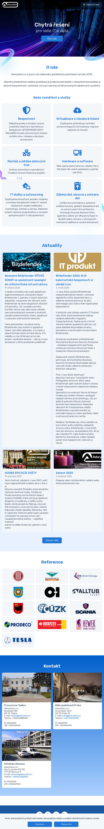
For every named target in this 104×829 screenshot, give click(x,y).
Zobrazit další (52, 540)
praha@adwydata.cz (71, 716)
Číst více (52, 38)
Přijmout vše (66, 824)
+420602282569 (20, 777)
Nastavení (40, 824)
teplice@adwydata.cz (21, 716)
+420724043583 (71, 718)
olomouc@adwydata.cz (21, 774)
